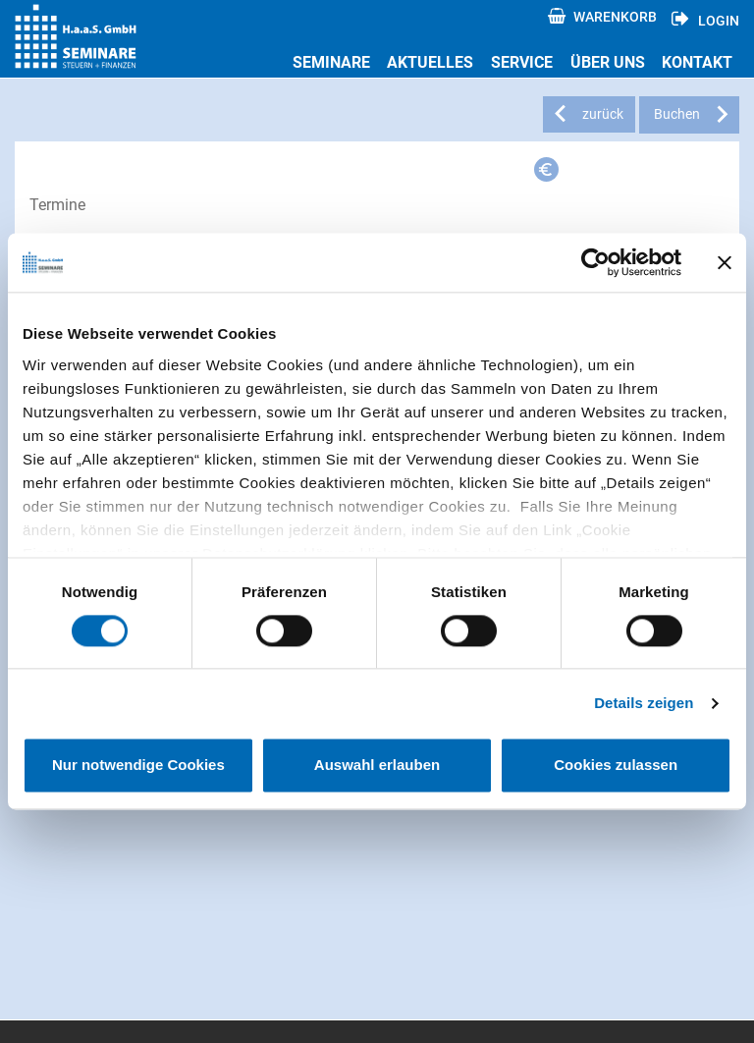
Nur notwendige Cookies (138, 765)
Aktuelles (430, 62)
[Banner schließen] (724, 262)
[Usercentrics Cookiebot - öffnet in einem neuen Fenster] (595, 262)
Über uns (607, 62)
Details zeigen (643, 702)
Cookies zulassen (615, 765)
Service (522, 62)
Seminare (331, 62)
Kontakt (697, 62)
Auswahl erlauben (377, 765)
